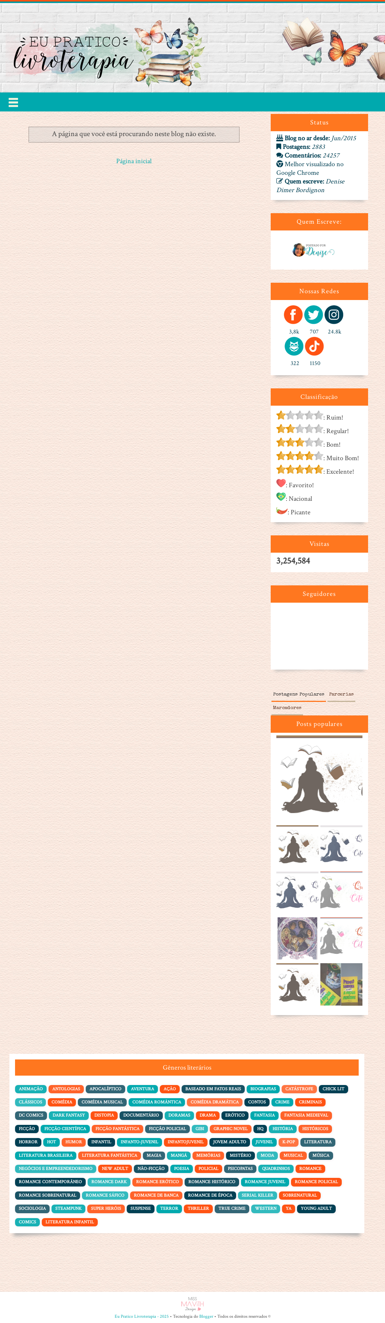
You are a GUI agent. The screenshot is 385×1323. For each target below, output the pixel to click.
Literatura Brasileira (46, 1155)
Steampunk (68, 1208)
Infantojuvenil (186, 1142)
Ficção (27, 1129)
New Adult (115, 1168)
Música (320, 1155)
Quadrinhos (276, 1168)
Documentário (141, 1115)
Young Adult (316, 1208)
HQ (260, 1129)
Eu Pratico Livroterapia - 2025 (142, 1316)
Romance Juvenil (265, 1182)
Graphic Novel (231, 1129)
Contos (257, 1102)
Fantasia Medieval (306, 1115)
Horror (28, 1142)
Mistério (240, 1155)
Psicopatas (240, 1168)
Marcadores (287, 708)
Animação (31, 1089)
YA (288, 1208)
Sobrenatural (300, 1195)
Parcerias (341, 694)
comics (27, 1222)
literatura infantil (69, 1222)
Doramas (179, 1115)
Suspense (140, 1208)
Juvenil (264, 1142)
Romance (310, 1168)
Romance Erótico (157, 1182)
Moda (267, 1155)
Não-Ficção (151, 1168)
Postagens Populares (298, 694)
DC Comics (31, 1115)
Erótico (235, 1115)
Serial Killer (257, 1195)
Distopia (104, 1115)
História (283, 1129)
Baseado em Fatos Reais (213, 1089)
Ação (170, 1089)
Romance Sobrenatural (47, 1195)
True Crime (232, 1208)
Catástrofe (299, 1089)
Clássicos (30, 1102)
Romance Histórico (211, 1182)
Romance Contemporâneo (50, 1182)
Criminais (310, 1102)
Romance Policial (316, 1182)
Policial (208, 1168)
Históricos (315, 1129)
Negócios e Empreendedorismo (55, 1168)
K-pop (288, 1142)
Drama (208, 1115)
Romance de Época (210, 1195)
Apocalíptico (105, 1089)
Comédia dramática (215, 1102)
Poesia (181, 1168)
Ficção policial (167, 1129)
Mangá (179, 1155)
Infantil (101, 1142)
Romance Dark (109, 1182)
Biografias (263, 1089)
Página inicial (134, 161)
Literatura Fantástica (109, 1155)
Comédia (62, 1102)
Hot (51, 1142)
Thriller (198, 1208)
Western (265, 1208)
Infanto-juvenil (139, 1142)
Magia (154, 1155)
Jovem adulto (229, 1142)
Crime (282, 1102)
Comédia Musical (102, 1102)
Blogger (206, 1316)
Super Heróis (106, 1208)
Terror (169, 1208)
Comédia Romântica (156, 1102)
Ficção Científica (65, 1129)
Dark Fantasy (69, 1115)
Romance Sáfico (105, 1195)
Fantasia (264, 1115)
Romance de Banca (156, 1195)
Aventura (142, 1089)
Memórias (208, 1155)
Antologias (66, 1089)
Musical (293, 1155)
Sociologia (32, 1208)
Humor (73, 1142)
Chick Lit (333, 1089)
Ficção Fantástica (117, 1129)
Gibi (200, 1129)
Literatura (318, 1142)
